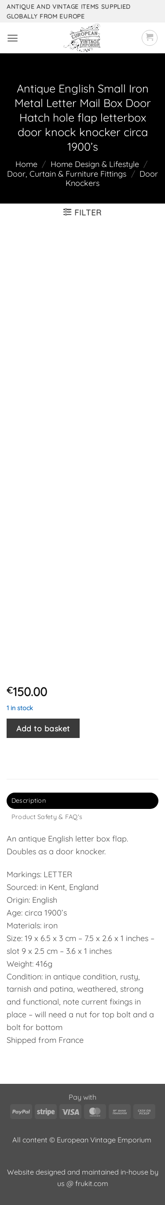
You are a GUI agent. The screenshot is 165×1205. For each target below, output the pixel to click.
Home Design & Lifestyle (95, 164)
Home (26, 164)
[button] (12, 38)
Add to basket (43, 728)
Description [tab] (28, 801)
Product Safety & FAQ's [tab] (46, 817)
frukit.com (91, 1183)
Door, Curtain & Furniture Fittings (66, 174)
